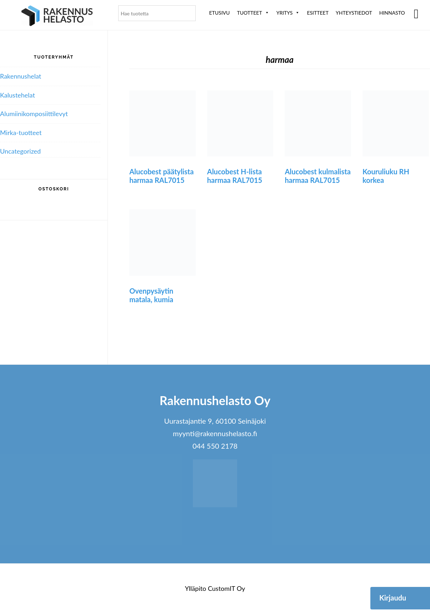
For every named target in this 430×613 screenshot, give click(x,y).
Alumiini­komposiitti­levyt (34, 114)
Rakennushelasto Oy (57, 17)
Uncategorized (20, 151)
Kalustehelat (17, 95)
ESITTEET (318, 13)
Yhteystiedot (354, 13)
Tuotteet (253, 13)
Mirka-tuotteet (20, 132)
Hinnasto (392, 13)
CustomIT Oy (226, 588)
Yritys (288, 13)
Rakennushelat (20, 76)
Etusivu (219, 13)
